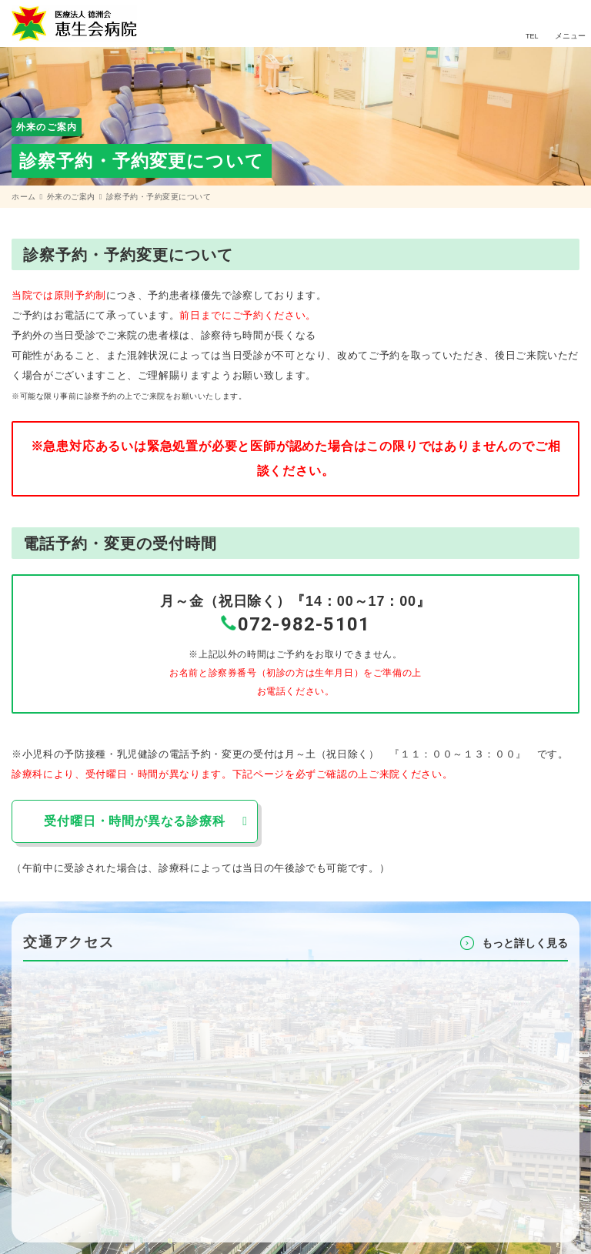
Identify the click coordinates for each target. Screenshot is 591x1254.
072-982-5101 (304, 624)
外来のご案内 (71, 196)
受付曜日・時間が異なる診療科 (134, 821)
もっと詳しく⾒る (525, 943)
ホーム (24, 196)
